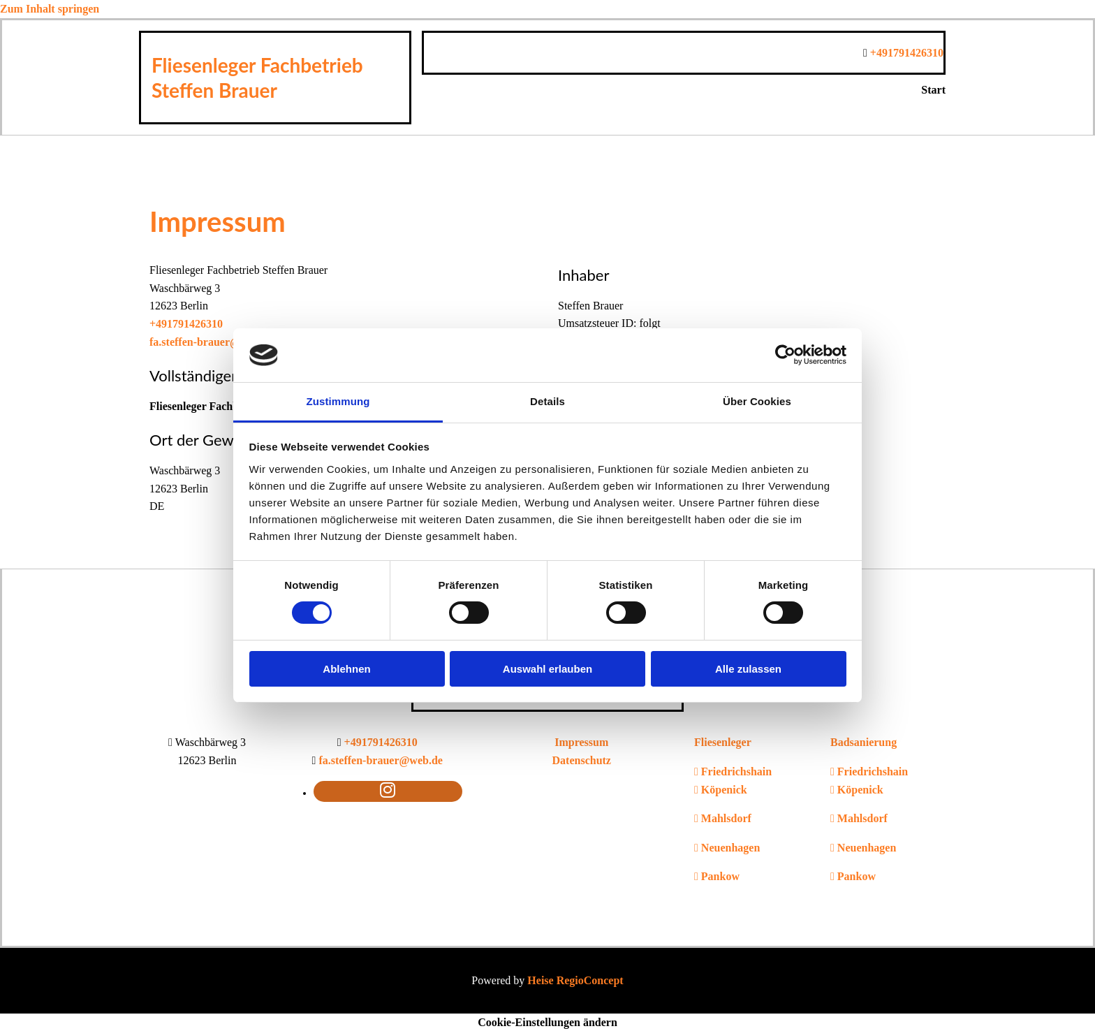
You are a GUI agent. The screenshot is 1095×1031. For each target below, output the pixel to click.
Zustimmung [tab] (338, 401)
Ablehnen (346, 669)
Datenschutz (581, 760)
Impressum (581, 742)
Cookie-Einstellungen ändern (547, 1022)
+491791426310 (906, 53)
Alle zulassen (748, 669)
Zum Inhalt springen (49, 9)
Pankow (720, 876)
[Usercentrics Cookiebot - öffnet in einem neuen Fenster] (785, 354)
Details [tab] (547, 401)
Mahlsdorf (726, 818)
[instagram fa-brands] (387, 790)
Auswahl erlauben (547, 669)
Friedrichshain (736, 771)
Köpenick (724, 790)
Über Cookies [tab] (757, 401)
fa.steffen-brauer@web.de (211, 342)
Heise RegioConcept (575, 980)
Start (933, 90)
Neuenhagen (730, 848)
